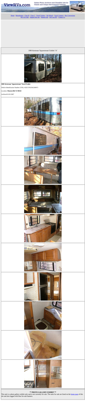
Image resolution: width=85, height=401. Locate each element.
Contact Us (61, 17)
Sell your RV (53, 17)
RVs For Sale (25, 17)
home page (74, 394)
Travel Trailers (40, 15)
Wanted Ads (44, 17)
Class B (27, 15)
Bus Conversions (70, 15)
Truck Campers (59, 15)
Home (12, 15)
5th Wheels (49, 15)
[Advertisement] (43, 33)
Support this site (35, 17)
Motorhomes (19, 15)
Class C (32, 15)
